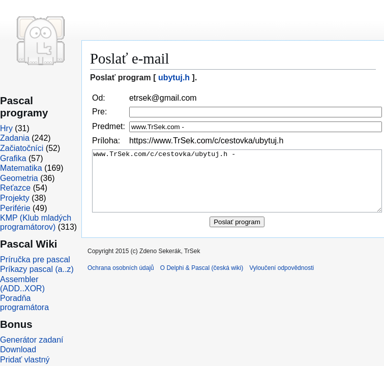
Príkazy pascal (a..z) (37, 269)
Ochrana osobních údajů (120, 280)
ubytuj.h (174, 77)
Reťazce (15, 188)
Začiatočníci (21, 148)
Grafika (13, 158)
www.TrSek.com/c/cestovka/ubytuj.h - (237, 187)
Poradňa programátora (24, 303)
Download (18, 349)
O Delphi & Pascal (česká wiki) (201, 280)
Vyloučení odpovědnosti (281, 280)
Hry (6, 128)
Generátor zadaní (32, 340)
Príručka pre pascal (35, 259)
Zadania (14, 138)
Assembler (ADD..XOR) (22, 284)
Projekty (14, 198)
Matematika (21, 168)
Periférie (15, 208)
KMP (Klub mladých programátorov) (35, 222)
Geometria (19, 178)
